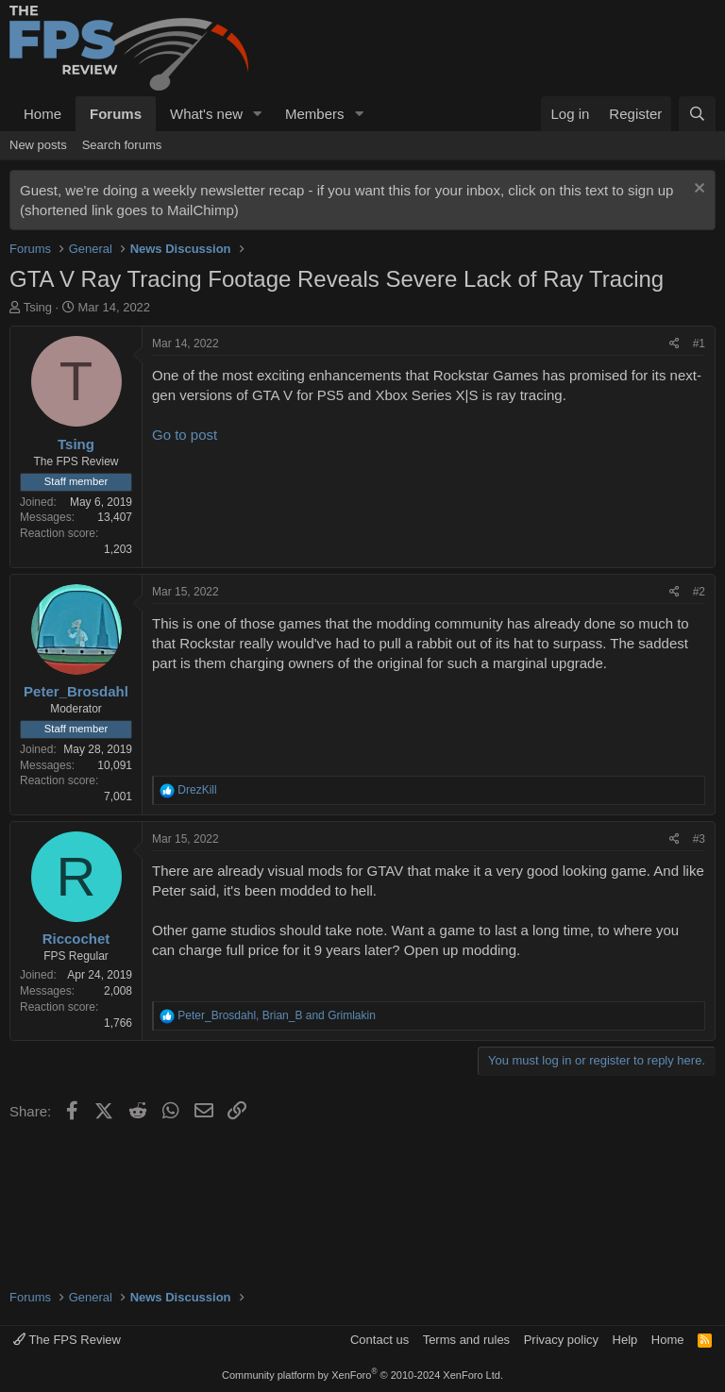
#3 (699, 839)
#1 (699, 343)
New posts (38, 145)
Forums (116, 114)
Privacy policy (561, 1340)
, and (276, 1015)
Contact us (379, 1340)
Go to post (184, 435)
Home (42, 114)
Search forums (122, 145)
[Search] (697, 113)
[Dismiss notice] (697, 190)
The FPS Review (67, 1340)
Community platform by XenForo (362, 1375)
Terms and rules (466, 1340)
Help (625, 1340)
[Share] (674, 344)
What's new (206, 114)
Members (315, 114)
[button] (257, 113)
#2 (699, 591)
